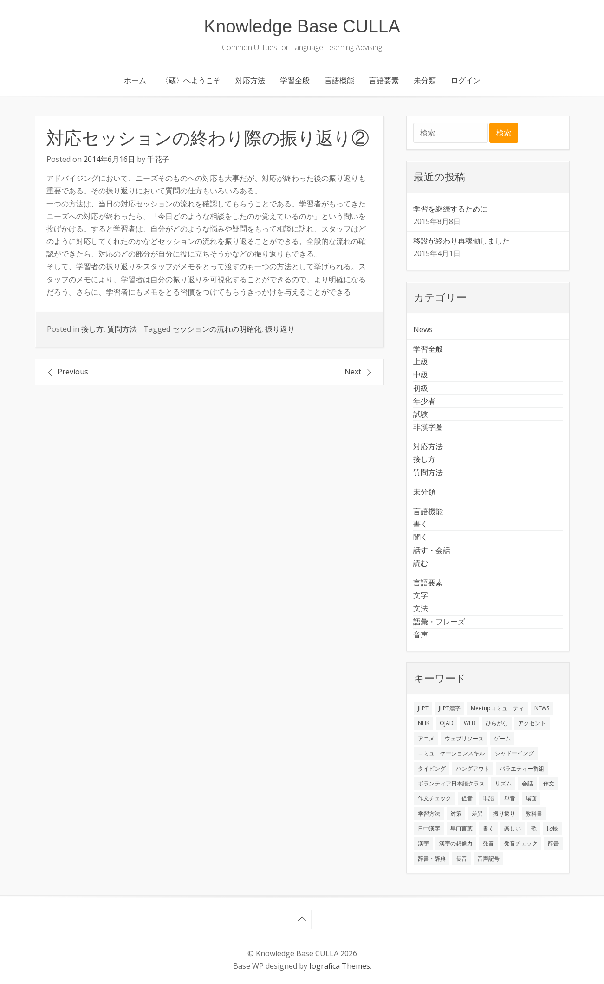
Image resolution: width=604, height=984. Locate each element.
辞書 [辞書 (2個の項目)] (553, 843)
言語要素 (384, 80)
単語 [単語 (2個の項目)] (488, 798)
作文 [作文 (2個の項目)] (548, 783)
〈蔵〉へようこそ (191, 80)
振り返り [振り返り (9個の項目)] (504, 813)
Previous (73, 372)
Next (352, 372)
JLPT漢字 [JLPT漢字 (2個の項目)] (450, 708)
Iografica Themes (339, 966)
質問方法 (122, 329)
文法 (420, 608)
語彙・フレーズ (439, 622)
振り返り (280, 329)
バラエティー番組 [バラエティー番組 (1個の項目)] (522, 768)
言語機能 (339, 80)
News (423, 329)
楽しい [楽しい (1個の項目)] (512, 828)
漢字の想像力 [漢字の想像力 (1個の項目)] (456, 843)
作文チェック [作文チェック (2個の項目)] (434, 798)
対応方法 (250, 80)
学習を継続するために (450, 209)
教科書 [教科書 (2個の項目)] (534, 813)
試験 (420, 414)
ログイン (466, 80)
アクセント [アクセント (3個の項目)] (532, 723)
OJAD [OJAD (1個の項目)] (447, 723)
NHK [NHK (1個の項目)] (423, 723)
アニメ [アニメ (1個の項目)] (426, 738)
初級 (420, 388)
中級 (420, 374)
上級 (420, 361)
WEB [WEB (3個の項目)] (469, 723)
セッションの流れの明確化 (216, 329)
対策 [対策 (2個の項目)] (455, 813)
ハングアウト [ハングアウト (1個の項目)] (472, 768)
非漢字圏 (428, 427)
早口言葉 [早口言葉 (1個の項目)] (461, 828)
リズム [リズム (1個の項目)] (503, 783)
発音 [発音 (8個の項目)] (488, 843)
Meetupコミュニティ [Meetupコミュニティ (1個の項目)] (497, 708)
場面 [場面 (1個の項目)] (531, 798)
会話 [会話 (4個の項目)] (527, 783)
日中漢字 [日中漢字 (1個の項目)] (429, 828)
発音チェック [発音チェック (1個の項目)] (521, 843)
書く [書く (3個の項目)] (488, 828)
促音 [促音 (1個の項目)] (467, 798)
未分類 (425, 80)
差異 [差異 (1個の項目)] (477, 813)
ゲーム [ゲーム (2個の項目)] (502, 738)
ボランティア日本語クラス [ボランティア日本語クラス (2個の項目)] (451, 783)
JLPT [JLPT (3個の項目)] (423, 708)
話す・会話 (431, 550)
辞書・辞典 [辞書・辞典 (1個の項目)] (432, 858)
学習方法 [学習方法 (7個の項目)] (429, 813)
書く (420, 524)
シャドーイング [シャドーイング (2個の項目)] (514, 753)
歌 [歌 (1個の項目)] (534, 828)
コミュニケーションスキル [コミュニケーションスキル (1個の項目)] (451, 753)
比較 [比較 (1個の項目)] (552, 828)
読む (420, 563)
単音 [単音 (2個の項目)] (509, 798)
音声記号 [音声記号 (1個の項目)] (488, 858)
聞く (420, 537)
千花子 (158, 159)
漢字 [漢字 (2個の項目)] (423, 843)
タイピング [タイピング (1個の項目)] (432, 768)
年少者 (424, 401)
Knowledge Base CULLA (302, 26)
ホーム (135, 80)
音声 (420, 635)
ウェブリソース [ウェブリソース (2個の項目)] (464, 738)
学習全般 (295, 80)
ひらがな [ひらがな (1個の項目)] (497, 723)
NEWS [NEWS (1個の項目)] (541, 708)
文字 (420, 595)
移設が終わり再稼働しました (461, 241)
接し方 (92, 329)
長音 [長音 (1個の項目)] (461, 858)
